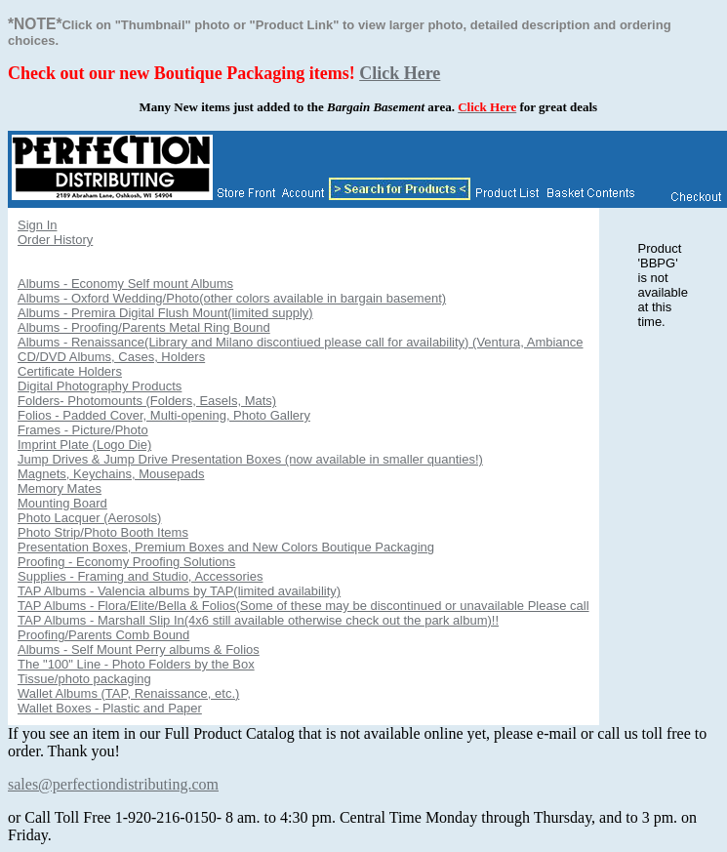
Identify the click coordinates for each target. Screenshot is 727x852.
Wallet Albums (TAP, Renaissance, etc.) (128, 693)
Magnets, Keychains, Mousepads (111, 474)
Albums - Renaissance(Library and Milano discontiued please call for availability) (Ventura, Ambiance (301, 342)
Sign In (37, 225)
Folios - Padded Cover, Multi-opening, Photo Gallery (164, 415)
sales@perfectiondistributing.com (113, 784)
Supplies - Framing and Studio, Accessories (140, 576)
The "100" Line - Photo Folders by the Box (136, 664)
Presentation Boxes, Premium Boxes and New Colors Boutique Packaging (226, 547)
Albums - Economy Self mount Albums (125, 283)
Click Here (399, 73)
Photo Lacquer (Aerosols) (89, 517)
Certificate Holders (70, 371)
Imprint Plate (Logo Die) (84, 444)
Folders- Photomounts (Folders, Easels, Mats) (147, 400)
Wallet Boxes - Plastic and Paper (110, 708)
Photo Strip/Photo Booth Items (103, 532)
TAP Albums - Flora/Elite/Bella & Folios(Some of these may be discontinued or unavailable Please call (303, 605)
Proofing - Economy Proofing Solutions (126, 561)
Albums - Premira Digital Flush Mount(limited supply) (165, 312)
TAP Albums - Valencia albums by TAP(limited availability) (179, 591)
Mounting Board (62, 503)
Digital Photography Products (100, 386)
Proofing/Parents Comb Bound (103, 635)
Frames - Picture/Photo (83, 430)
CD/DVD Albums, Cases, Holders (111, 356)
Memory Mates (59, 488)
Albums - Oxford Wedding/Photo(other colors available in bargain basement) (232, 298)
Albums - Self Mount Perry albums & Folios (139, 649)
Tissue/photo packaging (84, 678)
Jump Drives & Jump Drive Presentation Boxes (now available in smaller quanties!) (250, 459)
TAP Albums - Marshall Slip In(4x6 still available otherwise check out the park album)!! (258, 620)
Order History (55, 239)
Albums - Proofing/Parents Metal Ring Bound (144, 327)
